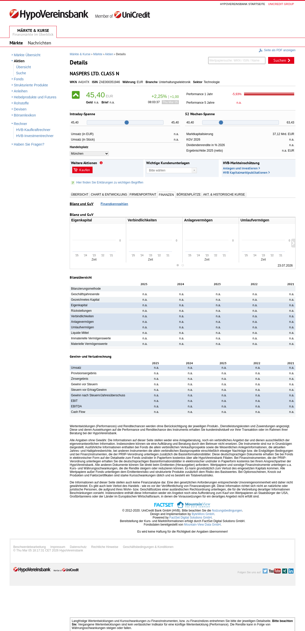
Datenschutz (78, 547)
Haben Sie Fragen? (29, 144)
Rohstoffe (21, 103)
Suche (21, 73)
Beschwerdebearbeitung (29, 547)
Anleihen (21, 91)
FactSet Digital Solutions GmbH (190, 517)
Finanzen (166, 195)
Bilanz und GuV (81, 204)
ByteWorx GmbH (203, 514)
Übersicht (23, 67)
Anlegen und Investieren (240, 168)
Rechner (20, 124)
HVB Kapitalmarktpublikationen (245, 172)
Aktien (19, 61)
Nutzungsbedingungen (227, 510)
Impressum (57, 547)
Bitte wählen (157, 170)
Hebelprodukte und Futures (35, 97)
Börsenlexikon (25, 115)
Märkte (97, 54)
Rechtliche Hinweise (104, 547)
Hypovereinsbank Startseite (242, 4)
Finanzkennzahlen (114, 204)
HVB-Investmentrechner (34, 136)
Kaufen (84, 170)
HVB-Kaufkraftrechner (33, 130)
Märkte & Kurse (80, 54)
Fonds (19, 79)
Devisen (20, 109)
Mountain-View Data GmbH (202, 524)
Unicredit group (281, 4)
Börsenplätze (189, 194)
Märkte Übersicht (27, 55)
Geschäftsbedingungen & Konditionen (148, 547)
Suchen (279, 60)
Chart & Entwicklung (109, 194)
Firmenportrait (143, 194)
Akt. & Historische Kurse (224, 194)
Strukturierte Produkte (31, 85)
